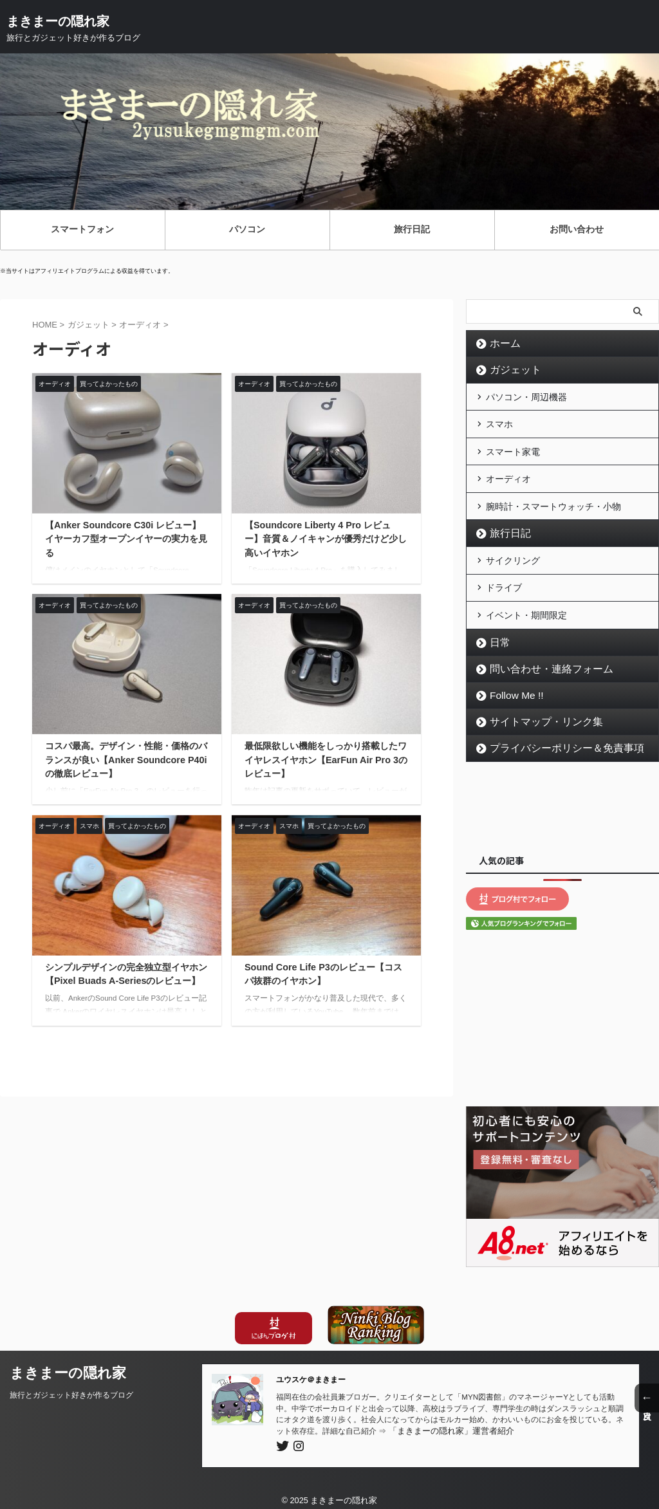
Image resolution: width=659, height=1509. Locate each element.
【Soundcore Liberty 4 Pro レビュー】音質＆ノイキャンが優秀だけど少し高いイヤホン (326, 539)
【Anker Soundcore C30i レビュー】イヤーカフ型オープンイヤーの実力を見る (126, 539)
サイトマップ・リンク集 (538, 714)
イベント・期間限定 (526, 608)
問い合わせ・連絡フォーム (542, 661)
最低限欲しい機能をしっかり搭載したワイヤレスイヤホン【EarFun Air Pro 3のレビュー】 (326, 760)
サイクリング (513, 555)
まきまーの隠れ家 (57, 21)
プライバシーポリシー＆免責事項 (556, 741)
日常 (497, 635)
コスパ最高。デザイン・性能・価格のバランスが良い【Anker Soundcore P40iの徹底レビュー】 (126, 760)
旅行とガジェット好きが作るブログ (71, 1387)
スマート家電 (513, 449)
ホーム (501, 343)
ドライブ (504, 582)
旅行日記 (506, 529)
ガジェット (511, 370)
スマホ (499, 423)
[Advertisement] (562, 798)
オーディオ (508, 475)
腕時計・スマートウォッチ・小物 (553, 502)
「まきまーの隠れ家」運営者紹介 (447, 1423)
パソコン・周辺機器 (526, 396)
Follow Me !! (513, 688)
